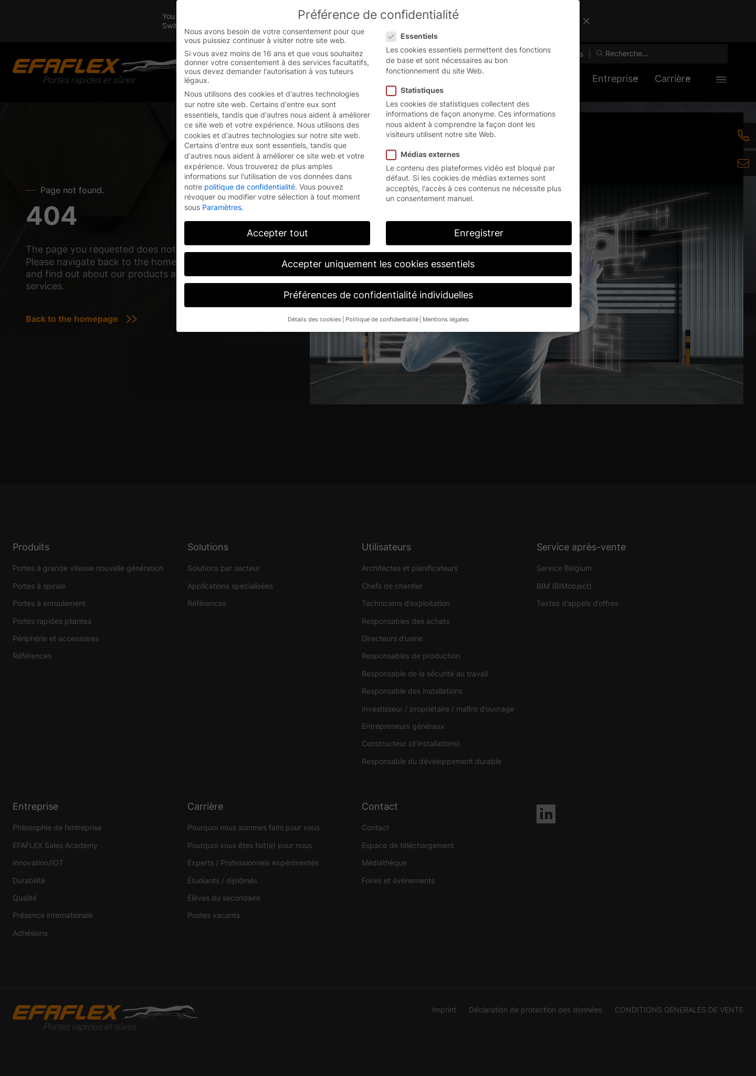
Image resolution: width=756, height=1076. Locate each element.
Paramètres (222, 207)
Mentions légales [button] (446, 319)
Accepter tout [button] (277, 232)
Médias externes (426, 154)
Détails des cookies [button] (314, 319)
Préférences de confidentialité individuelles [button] (378, 294)
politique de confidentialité (249, 186)
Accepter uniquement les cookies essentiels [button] (378, 263)
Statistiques (418, 90)
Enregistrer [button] (478, 232)
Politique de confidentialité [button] (381, 319)
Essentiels (415, 36)
